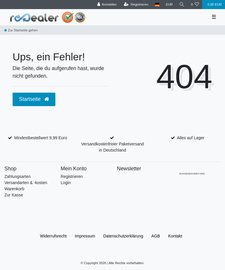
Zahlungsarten (17, 176)
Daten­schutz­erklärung (123, 236)
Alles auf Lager (190, 137)
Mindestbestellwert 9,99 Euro (40, 137)
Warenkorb (14, 188)
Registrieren (72, 176)
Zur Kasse (13, 195)
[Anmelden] (107, 4)
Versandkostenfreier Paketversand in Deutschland (112, 147)
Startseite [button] (34, 99)
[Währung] (169, 4)
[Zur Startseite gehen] (21, 30)
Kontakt (175, 236)
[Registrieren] (136, 4)
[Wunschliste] (195, 4)
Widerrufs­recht (53, 236)
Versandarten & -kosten (25, 182)
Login (66, 182)
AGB (155, 236)
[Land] (157, 4)
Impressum (85, 236)
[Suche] (182, 4)
